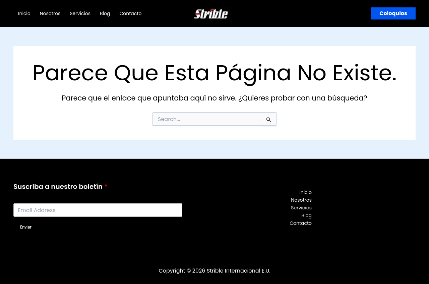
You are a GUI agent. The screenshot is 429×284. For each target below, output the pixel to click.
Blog (105, 13)
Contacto (131, 13)
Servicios (80, 13)
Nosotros (50, 13)
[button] (393, 13)
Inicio (24, 13)
